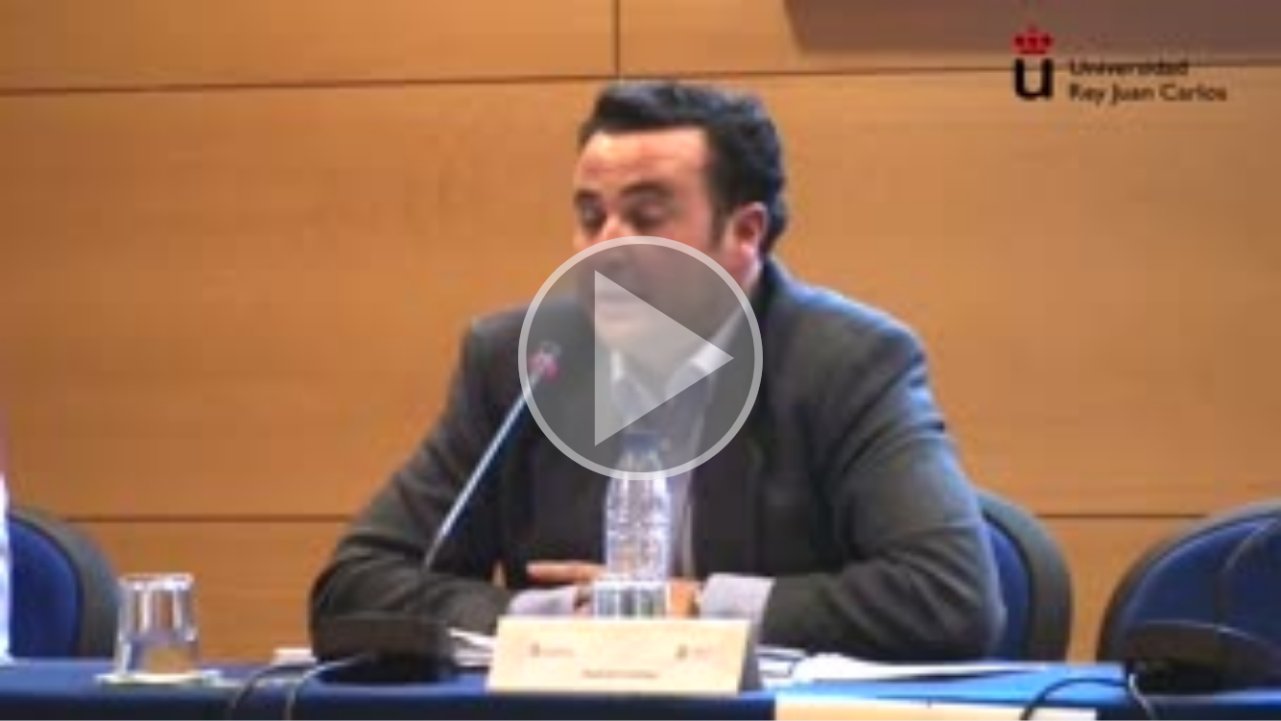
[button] (640, 360)
